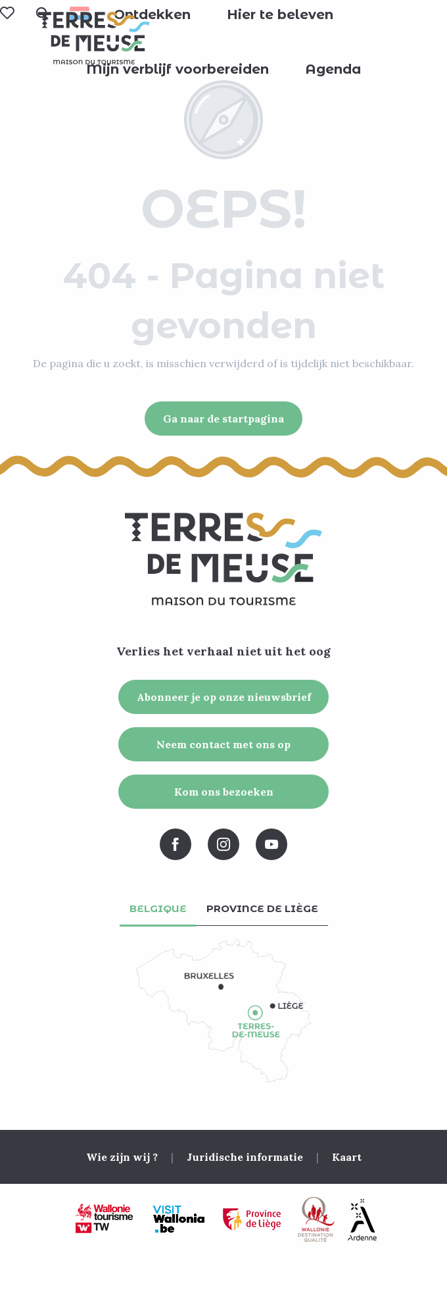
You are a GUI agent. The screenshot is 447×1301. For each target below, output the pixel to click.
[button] (152, 14)
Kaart (347, 1157)
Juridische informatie (245, 1157)
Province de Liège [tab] (262, 908)
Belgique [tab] (158, 908)
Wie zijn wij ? (122, 1157)
